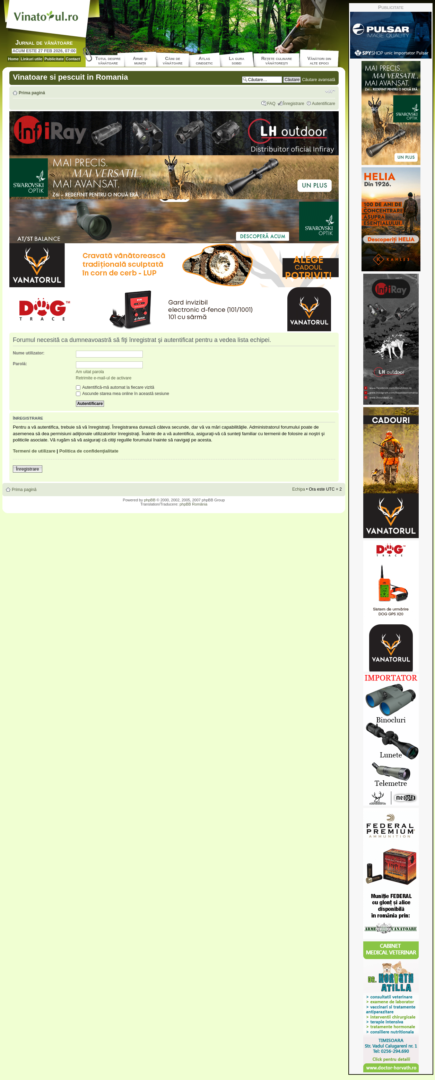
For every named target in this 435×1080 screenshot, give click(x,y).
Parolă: (20, 363)
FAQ (271, 103)
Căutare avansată (318, 79)
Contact (73, 59)
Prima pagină (32, 92)
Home (13, 59)
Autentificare (323, 103)
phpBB (149, 500)
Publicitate (54, 59)
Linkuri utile (31, 59)
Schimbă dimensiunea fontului (330, 91)
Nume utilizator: (28, 353)
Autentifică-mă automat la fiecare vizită (115, 387)
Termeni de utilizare (34, 451)
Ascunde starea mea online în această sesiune (122, 393)
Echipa (298, 489)
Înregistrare (293, 103)
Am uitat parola (90, 371)
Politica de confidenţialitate (89, 451)
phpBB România (193, 504)
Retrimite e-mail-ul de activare (104, 378)
